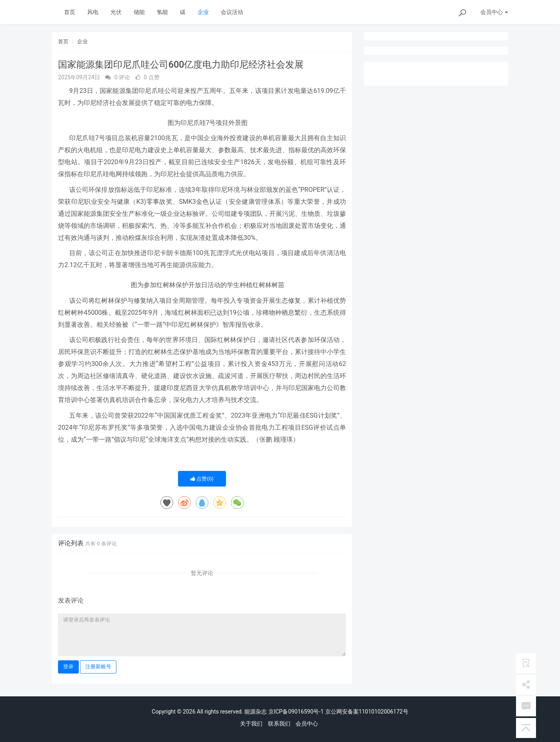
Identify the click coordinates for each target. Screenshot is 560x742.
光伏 (116, 12)
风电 (92, 12)
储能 (139, 12)
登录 (68, 667)
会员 (494, 12)
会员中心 (307, 723)
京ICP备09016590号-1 (296, 711)
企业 (203, 12)
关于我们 (251, 723)
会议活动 (232, 12)
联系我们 (279, 723)
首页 (69, 12)
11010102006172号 (383, 711)
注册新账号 (98, 667)
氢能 (162, 12)
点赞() (202, 479)
